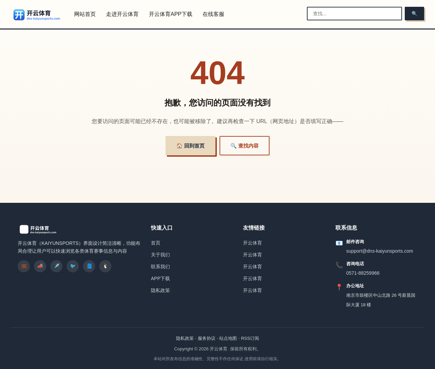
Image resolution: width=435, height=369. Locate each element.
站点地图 (228, 338)
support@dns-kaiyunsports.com (379, 251)
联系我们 (160, 266)
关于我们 (160, 254)
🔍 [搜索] (414, 13)
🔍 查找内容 (244, 146)
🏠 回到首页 (190, 146)
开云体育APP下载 (170, 14)
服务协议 (206, 338)
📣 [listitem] (40, 266)
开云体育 (252, 243)
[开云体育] (37, 14)
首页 (155, 243)
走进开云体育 (122, 14)
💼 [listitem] (24, 266)
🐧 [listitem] (105, 266)
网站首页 (85, 14)
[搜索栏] (354, 13)
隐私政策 (160, 290)
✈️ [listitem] (56, 266)
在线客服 (213, 14)
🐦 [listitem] (73, 266)
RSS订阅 (250, 338)
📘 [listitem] (89, 266)
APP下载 (160, 278)
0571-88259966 (363, 273)
